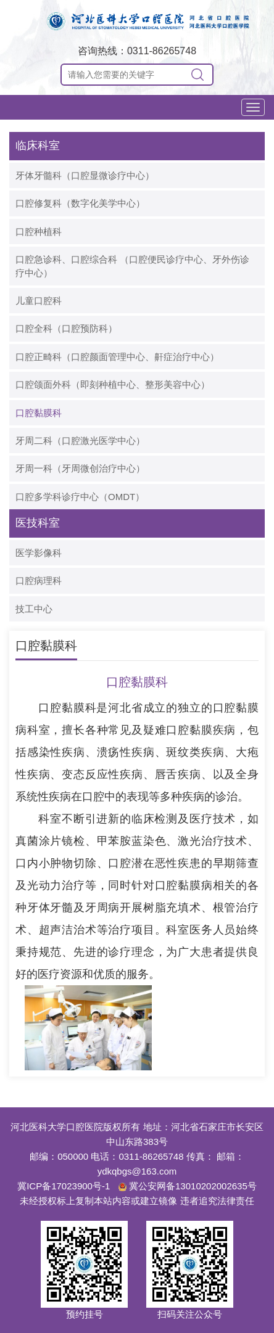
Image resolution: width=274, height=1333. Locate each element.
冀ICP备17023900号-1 (63, 1186)
